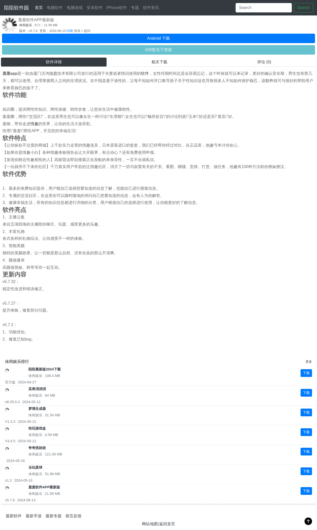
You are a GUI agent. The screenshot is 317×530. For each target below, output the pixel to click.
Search (303, 7)
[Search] (264, 7)
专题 (135, 7)
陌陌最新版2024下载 (44, 369)
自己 (253, 81)
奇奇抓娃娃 (37, 448)
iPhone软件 (117, 7)
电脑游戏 (75, 7)
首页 (40, 7)
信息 (53, 73)
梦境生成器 (37, 409)
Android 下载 (158, 38)
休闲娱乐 (25, 25)
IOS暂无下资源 (158, 50)
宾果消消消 (37, 389)
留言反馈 (73, 516)
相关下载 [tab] (159, 62)
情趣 (34, 124)
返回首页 (167, 524)
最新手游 (34, 516)
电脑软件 (55, 7)
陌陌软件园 (16, 7)
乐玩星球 (35, 467)
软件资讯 (151, 7)
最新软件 (14, 516)
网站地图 (150, 524)
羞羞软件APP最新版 (44, 487)
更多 (309, 361)
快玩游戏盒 (37, 428)
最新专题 (54, 516)
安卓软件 (95, 7)
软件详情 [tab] (54, 62)
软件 (145, 73)
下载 (306, 373)
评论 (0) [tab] (264, 62)
